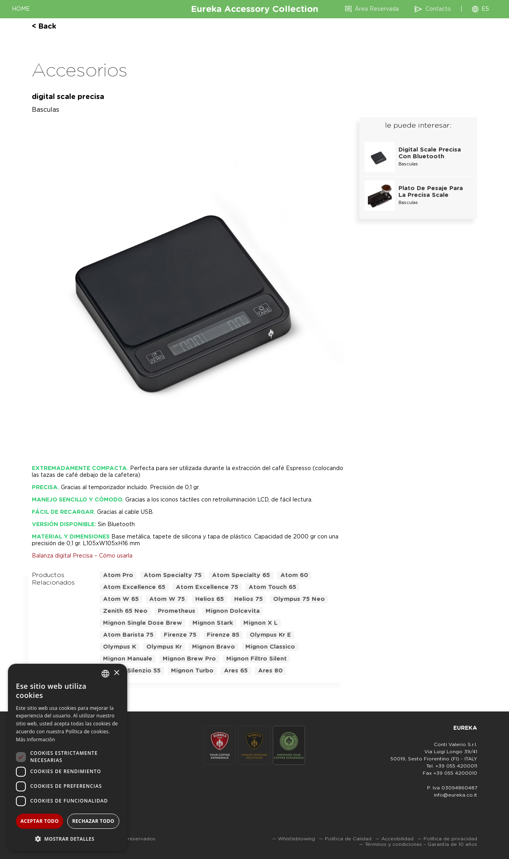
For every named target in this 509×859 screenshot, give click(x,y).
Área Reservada (377, 9)
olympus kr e (270, 635)
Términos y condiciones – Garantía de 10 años (421, 844)
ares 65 (236, 671)
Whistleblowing (296, 838)
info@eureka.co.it (455, 795)
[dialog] (67, 757)
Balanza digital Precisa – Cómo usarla (82, 556)
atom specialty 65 (241, 575)
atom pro (118, 575)
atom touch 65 (272, 587)
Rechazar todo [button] (93, 821)
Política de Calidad (348, 838)
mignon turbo (192, 671)
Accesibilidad (397, 838)
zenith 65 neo (125, 611)
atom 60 (294, 575)
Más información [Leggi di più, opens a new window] (35, 739)
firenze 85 (223, 635)
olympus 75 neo (299, 599)
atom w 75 (167, 599)
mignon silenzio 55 (132, 671)
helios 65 (209, 599)
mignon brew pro (189, 659)
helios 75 (248, 599)
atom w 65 (121, 599)
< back (44, 26)
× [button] (116, 673)
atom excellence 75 (207, 587)
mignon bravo (213, 647)
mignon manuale (127, 659)
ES (485, 9)
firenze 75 (180, 635)
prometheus (176, 611)
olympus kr (164, 647)
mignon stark (212, 623)
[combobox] (105, 674)
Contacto (438, 9)
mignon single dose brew (142, 623)
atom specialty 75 (173, 575)
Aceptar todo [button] (39, 821)
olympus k (119, 647)
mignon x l (260, 623)
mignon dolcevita (233, 611)
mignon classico (270, 647)
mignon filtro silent (256, 659)
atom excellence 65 (134, 587)
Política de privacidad (450, 838)
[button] (67, 838)
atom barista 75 (128, 635)
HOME (21, 9)
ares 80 (270, 671)
